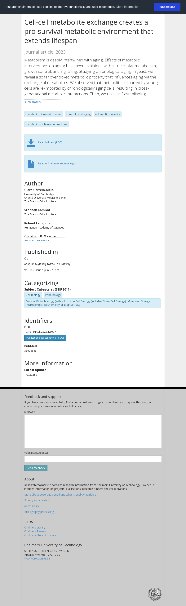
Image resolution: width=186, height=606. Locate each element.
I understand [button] (167, 6)
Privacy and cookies (36, 500)
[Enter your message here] (93, 431)
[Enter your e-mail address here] (93, 458)
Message (29, 412)
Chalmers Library (34, 527)
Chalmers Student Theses (40, 535)
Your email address (36, 452)
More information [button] (127, 6)
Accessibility (31, 506)
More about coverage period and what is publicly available (60, 494)
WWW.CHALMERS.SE (37, 558)
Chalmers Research (36, 531)
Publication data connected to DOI (45, 337)
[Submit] (35, 468)
